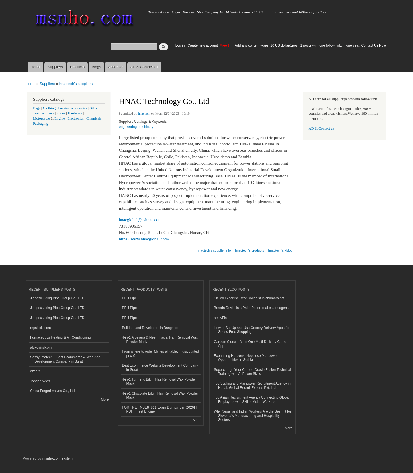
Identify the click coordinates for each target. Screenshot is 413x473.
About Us (115, 67)
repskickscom (40, 328)
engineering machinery (136, 127)
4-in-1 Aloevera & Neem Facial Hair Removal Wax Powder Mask (160, 339)
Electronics (75, 118)
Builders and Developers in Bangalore (150, 328)
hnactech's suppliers (76, 84)
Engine (59, 118)
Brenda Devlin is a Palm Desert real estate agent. (251, 308)
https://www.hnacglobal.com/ (144, 239)
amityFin (220, 318)
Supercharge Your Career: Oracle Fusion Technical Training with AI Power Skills (252, 372)
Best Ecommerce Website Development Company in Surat (160, 367)
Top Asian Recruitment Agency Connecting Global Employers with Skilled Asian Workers (251, 399)
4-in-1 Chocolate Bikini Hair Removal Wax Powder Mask (160, 395)
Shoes (61, 113)
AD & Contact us (321, 128)
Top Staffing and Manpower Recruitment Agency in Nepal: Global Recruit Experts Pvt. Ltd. (252, 385)
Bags (36, 108)
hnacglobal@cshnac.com (140, 219)
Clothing (49, 108)
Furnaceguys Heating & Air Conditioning (60, 337)
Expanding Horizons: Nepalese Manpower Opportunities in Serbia (246, 358)
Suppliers (55, 67)
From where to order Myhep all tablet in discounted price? (160, 353)
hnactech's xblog (280, 250)
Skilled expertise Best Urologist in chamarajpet (249, 298)
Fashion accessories (72, 108)
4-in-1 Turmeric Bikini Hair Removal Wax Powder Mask (159, 381)
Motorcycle (41, 118)
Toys (50, 113)
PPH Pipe (129, 298)
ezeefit (35, 371)
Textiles (38, 113)
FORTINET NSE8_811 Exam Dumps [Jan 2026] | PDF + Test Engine (159, 409)
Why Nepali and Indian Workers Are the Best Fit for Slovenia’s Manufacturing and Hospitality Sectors (252, 415)
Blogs (96, 67)
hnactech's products (249, 250)
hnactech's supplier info (214, 250)
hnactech (144, 114)
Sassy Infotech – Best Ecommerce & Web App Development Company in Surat (65, 359)
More (105, 399)
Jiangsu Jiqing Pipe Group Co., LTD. (57, 298)
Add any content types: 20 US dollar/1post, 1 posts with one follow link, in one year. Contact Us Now (310, 45)
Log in (180, 45)
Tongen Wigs (40, 381)
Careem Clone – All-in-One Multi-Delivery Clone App (250, 344)
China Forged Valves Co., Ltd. (53, 391)
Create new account (203, 45)
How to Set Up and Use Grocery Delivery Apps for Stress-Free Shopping (251, 330)
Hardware (75, 113)
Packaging (40, 124)
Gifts (93, 108)
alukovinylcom (41, 347)
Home (35, 67)
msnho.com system (57, 458)
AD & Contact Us (144, 67)
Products (77, 67)
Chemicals (94, 118)
